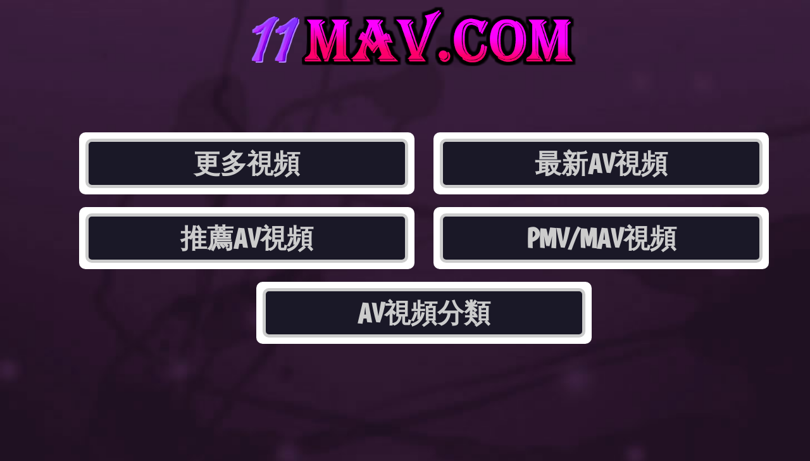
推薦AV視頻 (246, 238)
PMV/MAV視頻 (601, 238)
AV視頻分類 (424, 313)
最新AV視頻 (601, 163)
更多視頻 (247, 163)
